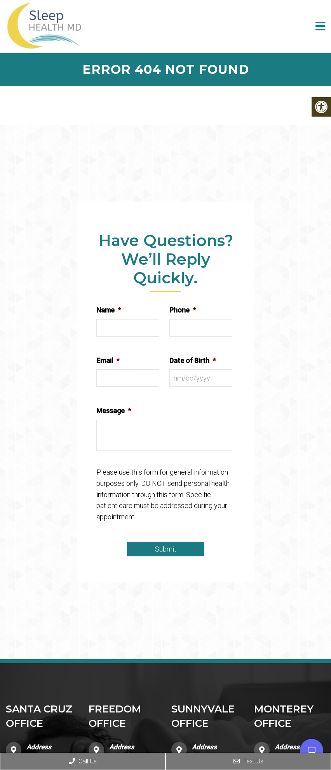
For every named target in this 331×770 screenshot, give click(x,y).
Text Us (248, 761)
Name (108, 310)
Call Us (83, 761)
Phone (182, 310)
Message (113, 411)
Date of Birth (192, 360)
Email (107, 360)
